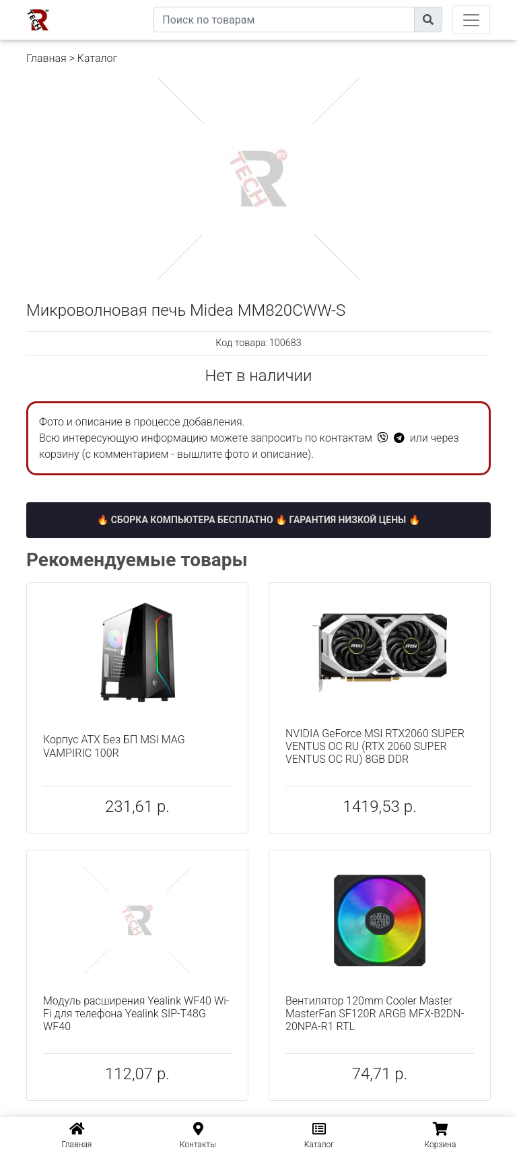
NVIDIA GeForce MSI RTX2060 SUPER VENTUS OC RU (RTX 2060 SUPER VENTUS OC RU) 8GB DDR (374, 746)
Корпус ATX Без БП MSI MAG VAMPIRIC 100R (114, 746)
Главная (46, 58)
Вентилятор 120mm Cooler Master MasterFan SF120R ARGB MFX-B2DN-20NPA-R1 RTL (374, 1013)
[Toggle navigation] (471, 19)
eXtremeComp (122, 5)
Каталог (97, 58)
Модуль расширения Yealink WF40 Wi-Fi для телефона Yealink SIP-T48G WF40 (136, 1013)
